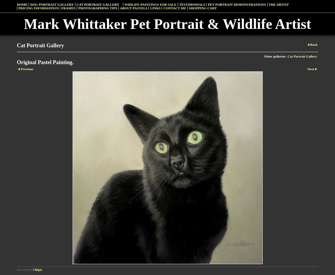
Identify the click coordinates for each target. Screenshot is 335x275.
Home (22, 4)
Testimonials (192, 4)
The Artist (279, 4)
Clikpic (37, 269)
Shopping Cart (203, 8)
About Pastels (133, 8)
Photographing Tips (97, 8)
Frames (68, 8)
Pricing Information (38, 8)
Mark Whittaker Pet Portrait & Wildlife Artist (167, 24)
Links (155, 8)
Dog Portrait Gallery (52, 4)
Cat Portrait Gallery (98, 4)
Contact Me (174, 8)
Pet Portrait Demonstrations (237, 4)
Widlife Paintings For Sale (150, 4)
